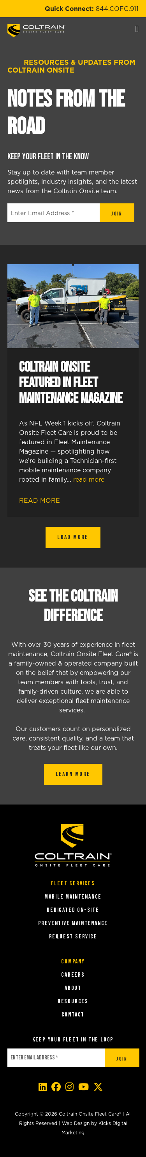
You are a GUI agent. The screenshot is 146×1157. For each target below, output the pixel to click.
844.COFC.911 (117, 8)
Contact (73, 1014)
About (73, 988)
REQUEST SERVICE (73, 936)
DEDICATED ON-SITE (73, 910)
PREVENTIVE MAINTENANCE (73, 923)
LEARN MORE (73, 774)
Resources (73, 1001)
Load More (73, 537)
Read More (45, 500)
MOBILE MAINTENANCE (73, 897)
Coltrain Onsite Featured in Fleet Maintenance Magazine (71, 383)
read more (88, 479)
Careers (73, 975)
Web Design (76, 1123)
